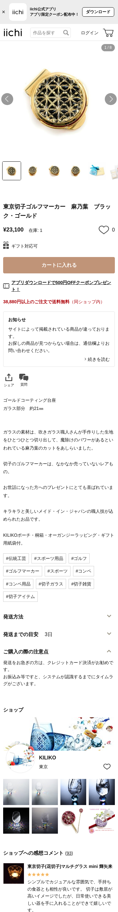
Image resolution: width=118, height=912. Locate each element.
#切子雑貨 (81, 583)
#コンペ (84, 570)
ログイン (89, 32)
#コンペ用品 (18, 583)
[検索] (66, 33)
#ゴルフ (79, 558)
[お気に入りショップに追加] (107, 766)
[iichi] (13, 34)
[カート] (108, 32)
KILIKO (47, 757)
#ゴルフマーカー (22, 570)
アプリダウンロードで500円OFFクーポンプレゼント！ (61, 286)
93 (69, 853)
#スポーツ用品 (48, 558)
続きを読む (99, 359)
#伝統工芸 (16, 558)
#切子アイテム (20, 596)
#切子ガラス (51, 583)
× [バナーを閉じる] (3, 12)
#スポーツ (58, 570)
